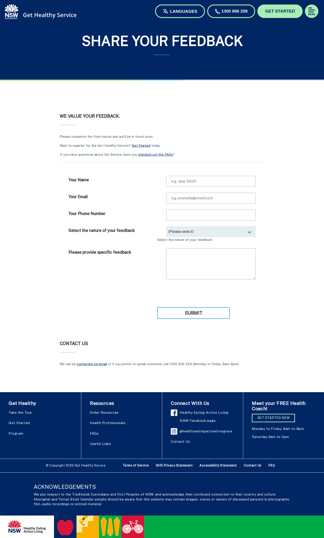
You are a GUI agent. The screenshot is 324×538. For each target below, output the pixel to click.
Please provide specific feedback (99, 252)
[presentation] (102, 294)
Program (16, 433)
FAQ (271, 465)
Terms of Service (136, 465)
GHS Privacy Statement (174, 465)
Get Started (141, 145)
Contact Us (180, 441)
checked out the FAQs (155, 154)
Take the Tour (20, 412)
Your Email (78, 196)
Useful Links (100, 444)
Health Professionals (108, 423)
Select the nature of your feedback (101, 230)
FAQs (94, 433)
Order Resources (104, 412)
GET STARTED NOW (273, 418)
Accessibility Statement (218, 465)
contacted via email (92, 364)
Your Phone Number (87, 213)
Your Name (78, 180)
